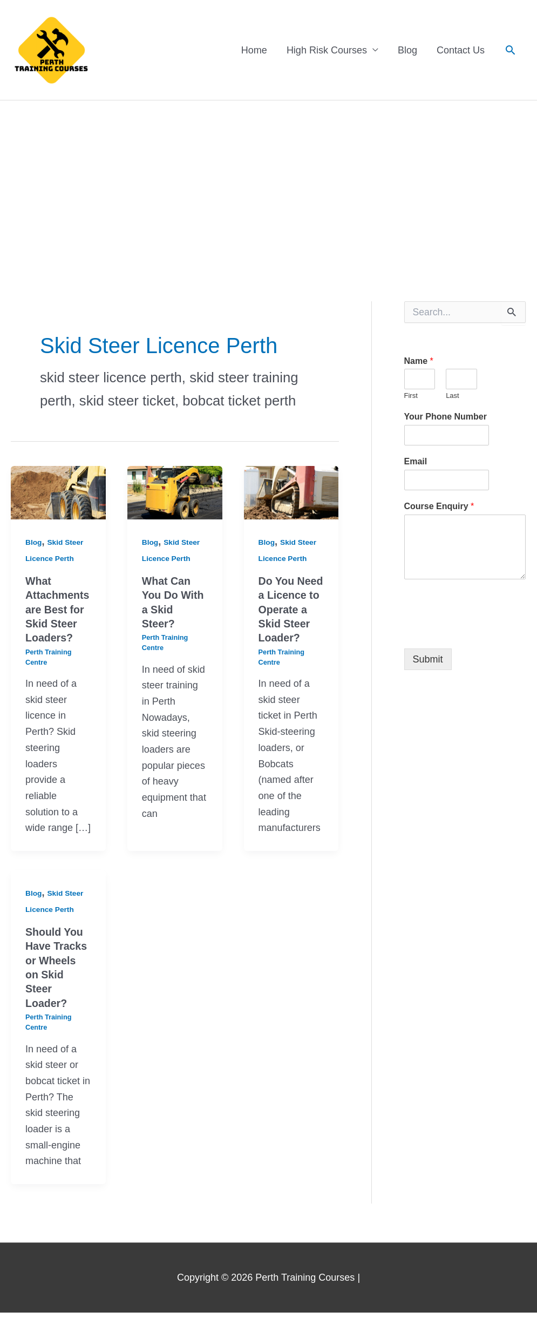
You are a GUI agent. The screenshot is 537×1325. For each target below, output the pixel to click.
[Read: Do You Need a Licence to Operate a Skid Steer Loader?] (291, 492)
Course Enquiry (439, 506)
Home (254, 50)
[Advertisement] (268, 182)
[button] (510, 50)
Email (415, 462)
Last (452, 396)
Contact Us (461, 50)
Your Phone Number (445, 417)
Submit (428, 659)
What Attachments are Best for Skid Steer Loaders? (58, 609)
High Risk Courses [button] (327, 50)
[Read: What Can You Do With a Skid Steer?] (174, 492)
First (411, 396)
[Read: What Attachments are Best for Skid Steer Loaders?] (58, 492)
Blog (407, 50)
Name (418, 361)
